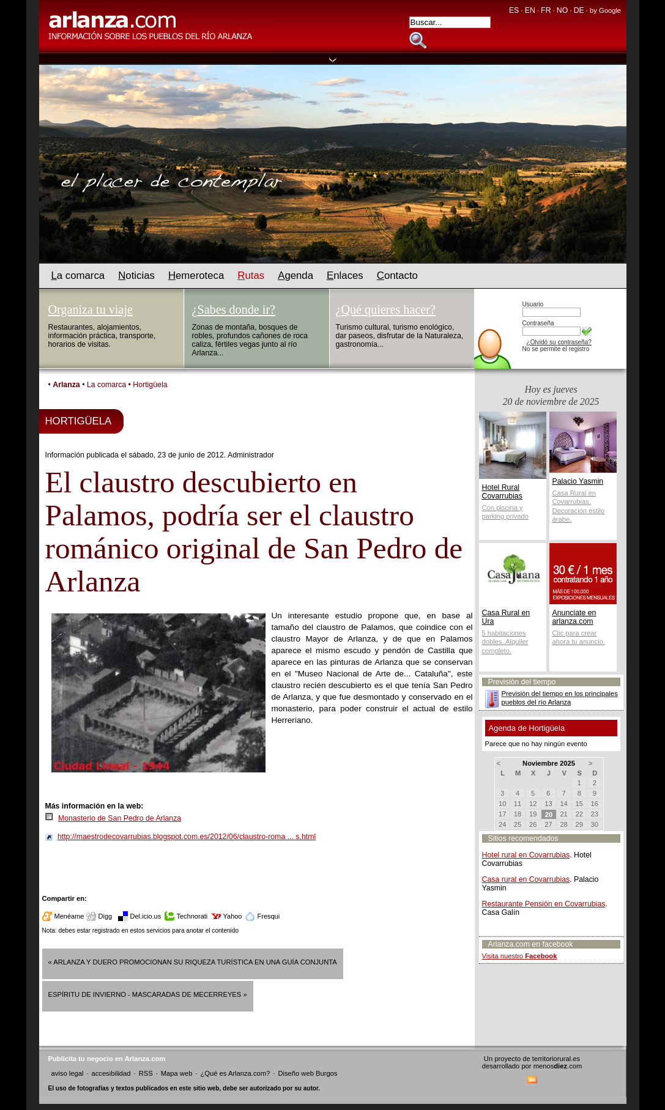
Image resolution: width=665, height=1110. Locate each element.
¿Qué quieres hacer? (386, 309)
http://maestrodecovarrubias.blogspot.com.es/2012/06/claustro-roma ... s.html (187, 836)
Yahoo (232, 916)
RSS (146, 1073)
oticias (136, 275)
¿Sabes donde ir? (234, 309)
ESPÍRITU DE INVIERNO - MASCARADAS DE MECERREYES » (147, 994)
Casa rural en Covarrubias (526, 879)
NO (562, 10)
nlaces (345, 275)
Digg (105, 916)
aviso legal (67, 1073)
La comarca (106, 384)
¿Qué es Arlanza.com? (235, 1073)
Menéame (69, 916)
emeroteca (196, 275)
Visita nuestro (519, 956)
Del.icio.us (146, 916)
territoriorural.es (556, 1058)
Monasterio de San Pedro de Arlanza (119, 818)
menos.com (557, 1066)
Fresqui (269, 916)
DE (579, 10)
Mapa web (177, 1073)
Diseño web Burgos (307, 1073)
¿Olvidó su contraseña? (559, 342)
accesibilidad (110, 1073)
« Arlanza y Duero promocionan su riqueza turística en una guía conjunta (192, 962)
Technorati (192, 916)
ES (514, 10)
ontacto (397, 275)
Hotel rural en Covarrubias (526, 855)
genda (295, 275)
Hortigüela (150, 384)
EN (530, 10)
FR (546, 10)
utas (250, 275)
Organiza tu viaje (90, 309)
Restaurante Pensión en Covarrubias (544, 904)
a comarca (78, 275)
